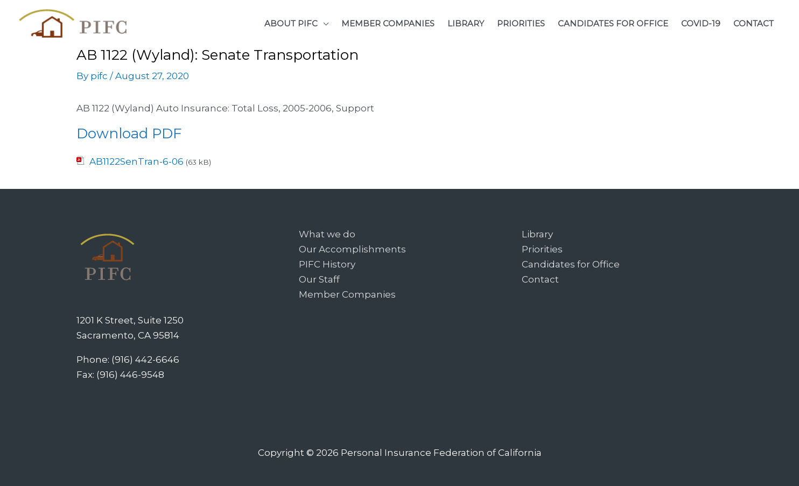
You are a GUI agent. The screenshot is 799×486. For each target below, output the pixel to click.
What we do (327, 234)
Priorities (542, 249)
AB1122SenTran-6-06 (136, 161)
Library (537, 234)
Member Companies (347, 294)
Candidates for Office (571, 264)
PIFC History (327, 264)
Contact (540, 279)
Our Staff (319, 279)
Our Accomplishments (352, 249)
